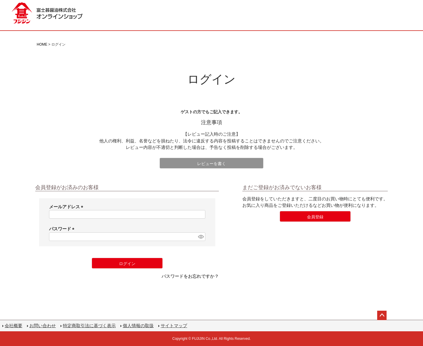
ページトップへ (382, 315)
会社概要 (13, 325)
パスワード (63, 228)
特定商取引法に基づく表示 (89, 325)
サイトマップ (174, 325)
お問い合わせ (42, 325)
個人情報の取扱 (138, 325)
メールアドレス (67, 206)
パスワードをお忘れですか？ (190, 276)
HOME (42, 44)
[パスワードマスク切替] (201, 237)
